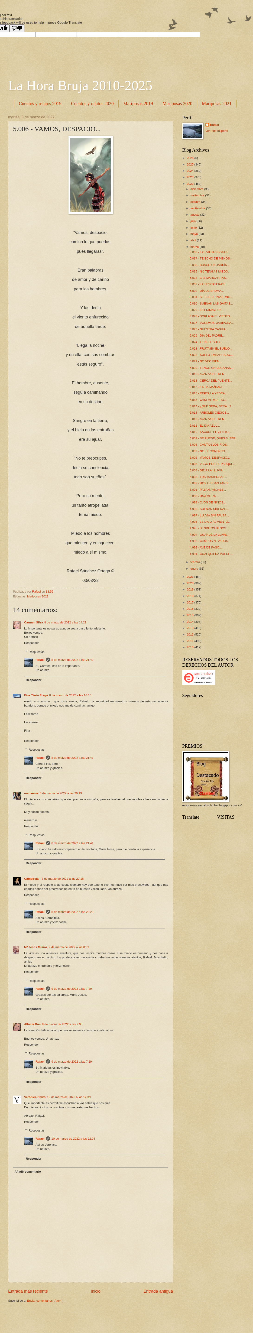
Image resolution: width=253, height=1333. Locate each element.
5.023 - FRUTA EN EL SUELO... (211, 348)
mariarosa (31, 793)
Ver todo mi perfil (216, 131)
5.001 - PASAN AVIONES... (208, 489)
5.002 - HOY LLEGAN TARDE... (211, 483)
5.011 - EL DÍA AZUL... (205, 425)
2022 (190, 183)
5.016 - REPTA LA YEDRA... (208, 393)
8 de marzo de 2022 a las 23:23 (73, 912)
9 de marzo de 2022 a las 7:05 (62, 1024)
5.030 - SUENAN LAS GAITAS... (211, 303)
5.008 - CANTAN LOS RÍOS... (209, 444)
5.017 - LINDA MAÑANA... (207, 387)
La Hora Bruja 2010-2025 (80, 85)
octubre (195, 202)
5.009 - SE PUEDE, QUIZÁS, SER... (214, 438)
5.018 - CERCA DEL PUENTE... (211, 380)
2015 (190, 615)
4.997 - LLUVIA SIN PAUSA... (209, 515)
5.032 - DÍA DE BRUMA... (207, 290)
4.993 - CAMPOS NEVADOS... (210, 541)
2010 (190, 647)
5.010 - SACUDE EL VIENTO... (210, 432)
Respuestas (37, 651)
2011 (190, 641)
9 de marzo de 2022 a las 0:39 (69, 947)
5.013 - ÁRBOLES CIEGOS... (209, 412)
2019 (190, 589)
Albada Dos (32, 1024)
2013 (190, 628)
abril (193, 240)
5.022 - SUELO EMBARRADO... (211, 355)
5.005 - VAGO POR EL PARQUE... (213, 464)
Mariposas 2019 (138, 103)
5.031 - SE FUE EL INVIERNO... (211, 297)
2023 (190, 177)
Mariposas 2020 (177, 103)
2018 (190, 596)
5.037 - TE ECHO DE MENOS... (211, 258)
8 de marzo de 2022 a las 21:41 (73, 757)
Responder (31, 643)
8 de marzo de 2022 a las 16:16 (70, 695)
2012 (190, 634)
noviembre (197, 195)
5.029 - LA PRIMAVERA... (207, 310)
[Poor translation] (17, 28)
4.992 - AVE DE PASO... (206, 547)
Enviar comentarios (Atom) (44, 1300)
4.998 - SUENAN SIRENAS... (209, 509)
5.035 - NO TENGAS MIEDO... (210, 271)
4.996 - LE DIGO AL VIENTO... (210, 521)
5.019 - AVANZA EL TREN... (208, 374)
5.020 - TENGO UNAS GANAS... (211, 368)
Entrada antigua (158, 1291)
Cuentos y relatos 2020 (92, 103)
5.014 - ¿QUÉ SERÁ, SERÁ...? (210, 406)
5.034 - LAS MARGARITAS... (209, 277)
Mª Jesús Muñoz (35, 947)
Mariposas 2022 (38, 596)
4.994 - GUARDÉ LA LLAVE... (209, 534)
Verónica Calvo (34, 1097)
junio (194, 227)
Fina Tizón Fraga (36, 695)
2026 (190, 158)
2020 (190, 583)
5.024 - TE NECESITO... (206, 342)
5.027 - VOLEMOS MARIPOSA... (212, 322)
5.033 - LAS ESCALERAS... (208, 284)
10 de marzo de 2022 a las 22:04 (73, 1138)
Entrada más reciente (28, 1291)
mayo (194, 234)
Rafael (40, 660)
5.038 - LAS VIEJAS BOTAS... (210, 252)
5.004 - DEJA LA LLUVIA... (207, 470)
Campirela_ (32, 878)
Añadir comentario (27, 1171)
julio (193, 221)
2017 (190, 602)
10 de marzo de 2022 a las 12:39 (69, 1097)
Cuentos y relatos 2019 (40, 103)
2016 (190, 608)
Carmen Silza (33, 622)
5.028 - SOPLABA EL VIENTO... (211, 316)
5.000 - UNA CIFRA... (204, 496)
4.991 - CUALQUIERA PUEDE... (211, 554)
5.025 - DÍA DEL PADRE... (207, 335)
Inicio (96, 1291)
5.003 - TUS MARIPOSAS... (208, 477)
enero (194, 568)
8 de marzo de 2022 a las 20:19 (61, 793)
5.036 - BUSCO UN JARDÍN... (210, 265)
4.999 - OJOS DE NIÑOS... (208, 502)
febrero (195, 562)
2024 (190, 170)
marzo (194, 247)
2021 (190, 576)
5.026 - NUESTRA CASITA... (209, 329)
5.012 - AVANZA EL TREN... (208, 419)
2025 (190, 164)
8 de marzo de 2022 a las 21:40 (73, 660)
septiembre (198, 208)
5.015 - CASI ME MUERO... (208, 400)
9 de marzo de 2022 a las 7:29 (72, 988)
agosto (195, 214)
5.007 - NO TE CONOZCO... (208, 451)
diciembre (197, 189)
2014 (190, 621)
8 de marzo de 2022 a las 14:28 (65, 622)
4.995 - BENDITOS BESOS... (209, 528)
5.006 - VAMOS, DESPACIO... (210, 457)
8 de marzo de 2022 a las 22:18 (63, 878)
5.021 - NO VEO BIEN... (206, 361)
